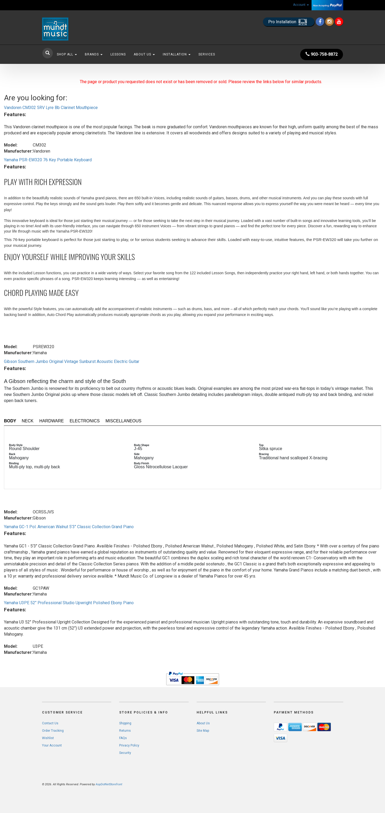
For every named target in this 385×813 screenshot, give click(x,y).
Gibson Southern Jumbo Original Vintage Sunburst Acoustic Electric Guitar (71, 361)
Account (301, 5)
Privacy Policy (129, 745)
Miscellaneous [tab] (123, 421)
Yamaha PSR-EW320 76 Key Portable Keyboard (48, 159)
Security (125, 753)
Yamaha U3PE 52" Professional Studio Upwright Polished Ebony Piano (69, 602)
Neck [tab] (27, 421)
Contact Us (50, 723)
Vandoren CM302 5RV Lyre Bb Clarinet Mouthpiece (51, 107)
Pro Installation (288, 22)
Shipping (125, 723)
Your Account (52, 745)
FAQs (123, 738)
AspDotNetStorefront (109, 784)
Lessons (118, 54)
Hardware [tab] (51, 421)
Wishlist (48, 738)
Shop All (67, 54)
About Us (144, 54)
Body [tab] (10, 421)
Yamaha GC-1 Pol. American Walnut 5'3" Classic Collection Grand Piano (69, 526)
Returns (125, 730)
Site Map (203, 730)
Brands (94, 54)
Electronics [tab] (84, 421)
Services (206, 54)
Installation (177, 54)
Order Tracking (53, 730)
